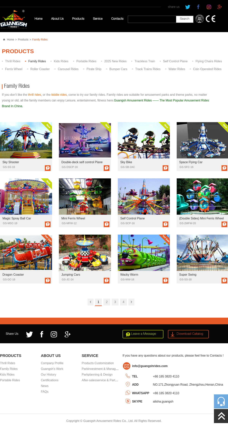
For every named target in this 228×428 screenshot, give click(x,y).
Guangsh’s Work (52, 368)
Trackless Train (145, 61)
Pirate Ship (93, 69)
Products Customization (98, 363)
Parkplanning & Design (97, 374)
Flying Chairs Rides (209, 61)
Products (78, 19)
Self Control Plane (175, 61)
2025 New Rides (115, 61)
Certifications (49, 380)
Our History (48, 374)
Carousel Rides (68, 69)
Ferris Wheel (13, 69)
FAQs (44, 391)
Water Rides (177, 69)
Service (97, 19)
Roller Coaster (40, 69)
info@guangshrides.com (150, 366)
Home (38, 19)
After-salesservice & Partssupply (103, 380)
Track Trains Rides (148, 69)
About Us (57, 19)
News (44, 386)
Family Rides (40, 39)
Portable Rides (86, 61)
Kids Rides (61, 61)
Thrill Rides (12, 61)
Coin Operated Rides (207, 69)
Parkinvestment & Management (103, 368)
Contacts (117, 19)
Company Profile (52, 363)
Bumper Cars (118, 69)
